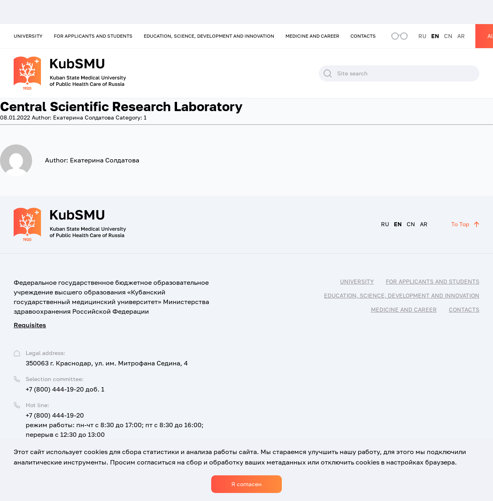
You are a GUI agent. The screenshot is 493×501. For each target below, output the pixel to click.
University (28, 36)
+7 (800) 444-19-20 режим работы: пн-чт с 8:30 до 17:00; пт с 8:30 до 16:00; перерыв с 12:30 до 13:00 (115, 424)
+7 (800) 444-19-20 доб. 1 (65, 389)
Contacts (363, 36)
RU (422, 35)
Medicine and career (312, 36)
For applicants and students (93, 36)
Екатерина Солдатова (73, 117)
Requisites (30, 325)
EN (435, 35)
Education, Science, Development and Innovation (209, 36)
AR (461, 35)
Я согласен (246, 484)
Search (327, 73)
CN (448, 35)
